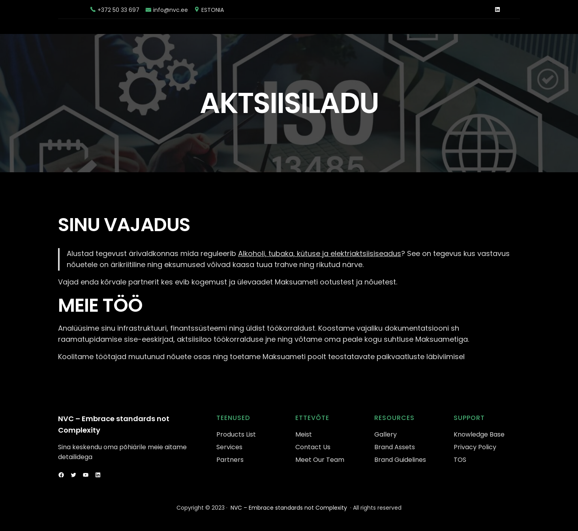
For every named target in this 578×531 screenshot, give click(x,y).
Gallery (385, 434)
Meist (303, 434)
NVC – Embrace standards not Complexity (289, 508)
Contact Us (312, 447)
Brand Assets (394, 447)
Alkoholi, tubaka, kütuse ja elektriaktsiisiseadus (319, 253)
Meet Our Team (319, 459)
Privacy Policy (475, 447)
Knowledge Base (479, 434)
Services (229, 447)
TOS (460, 459)
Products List (236, 434)
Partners (230, 459)
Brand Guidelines (400, 459)
